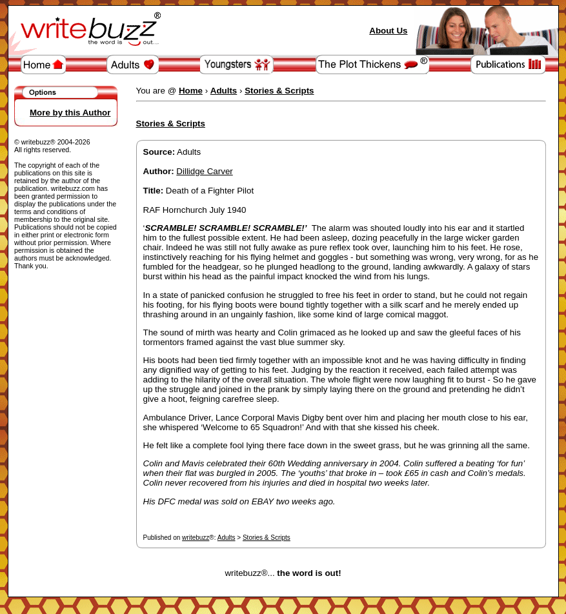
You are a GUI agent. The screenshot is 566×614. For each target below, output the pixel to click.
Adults (226, 537)
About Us (388, 30)
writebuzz (195, 537)
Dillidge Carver (204, 171)
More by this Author (70, 112)
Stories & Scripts (266, 537)
